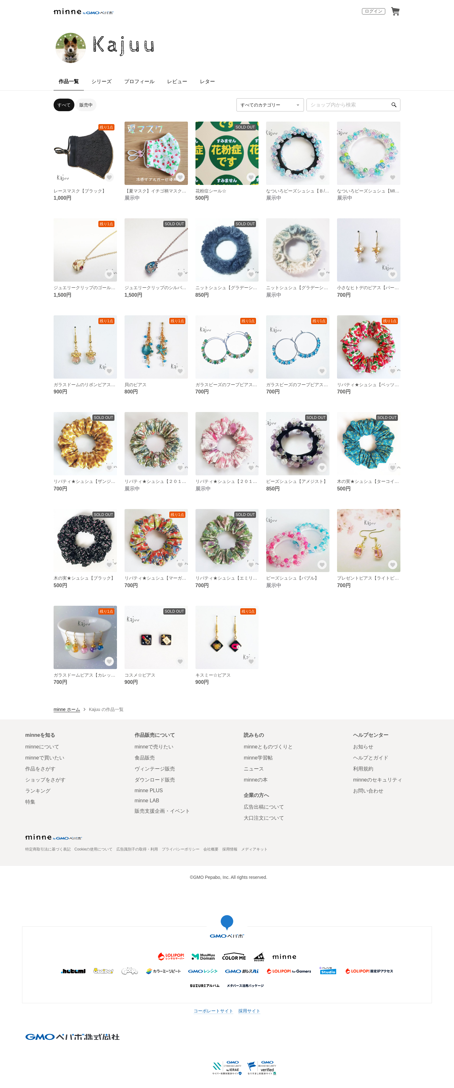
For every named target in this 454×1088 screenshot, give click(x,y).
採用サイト (249, 1010)
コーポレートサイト (213, 1010)
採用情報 (229, 849)
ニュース (254, 768)
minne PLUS (149, 790)
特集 (30, 802)
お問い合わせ (368, 790)
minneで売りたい (154, 746)
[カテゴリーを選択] (270, 105)
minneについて (42, 746)
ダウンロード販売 (155, 779)
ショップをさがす (45, 779)
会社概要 (210, 849)
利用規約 (363, 768)
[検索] (394, 105)
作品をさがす (40, 768)
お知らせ (363, 746)
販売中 (86, 104)
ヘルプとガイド (370, 757)
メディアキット (254, 849)
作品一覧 (69, 81)
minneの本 (256, 779)
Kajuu (125, 45)
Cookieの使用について (93, 849)
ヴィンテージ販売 (155, 768)
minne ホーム (67, 709)
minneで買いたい (44, 757)
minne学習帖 (258, 757)
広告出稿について (264, 807)
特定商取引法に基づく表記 (48, 849)
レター (207, 81)
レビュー (177, 81)
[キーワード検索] (353, 105)
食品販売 (145, 757)
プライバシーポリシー (181, 849)
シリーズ (101, 81)
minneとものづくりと (268, 746)
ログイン (373, 11)
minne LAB (147, 800)
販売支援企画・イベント (162, 811)
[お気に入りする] (109, 177)
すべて (64, 104)
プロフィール (139, 81)
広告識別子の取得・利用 (137, 849)
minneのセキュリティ (377, 779)
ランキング (37, 790)
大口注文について (264, 818)
